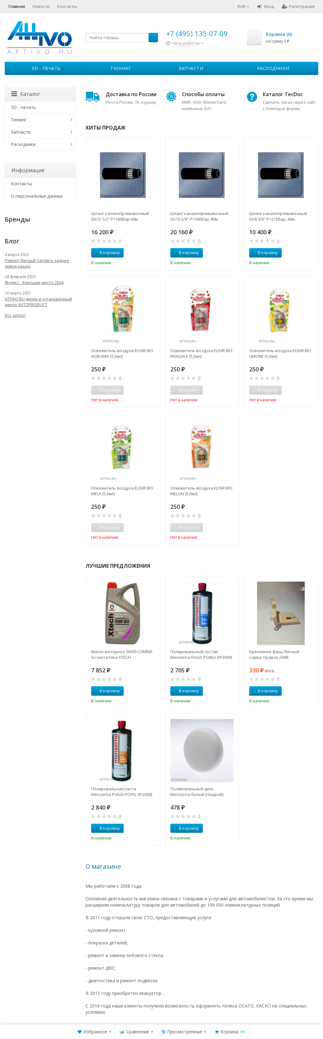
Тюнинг (120, 68)
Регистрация (298, 6)
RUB (244, 6)
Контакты (67, 6)
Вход (265, 6)
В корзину (106, 252)
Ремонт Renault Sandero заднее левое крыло (37, 263)
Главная (17, 6)
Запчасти (191, 68)
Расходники (273, 68)
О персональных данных (37, 196)
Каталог (25, 93)
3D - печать (46, 68)
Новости (41, 6)
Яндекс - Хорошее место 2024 (34, 282)
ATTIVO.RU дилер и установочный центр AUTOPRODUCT (38, 301)
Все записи (15, 315)
